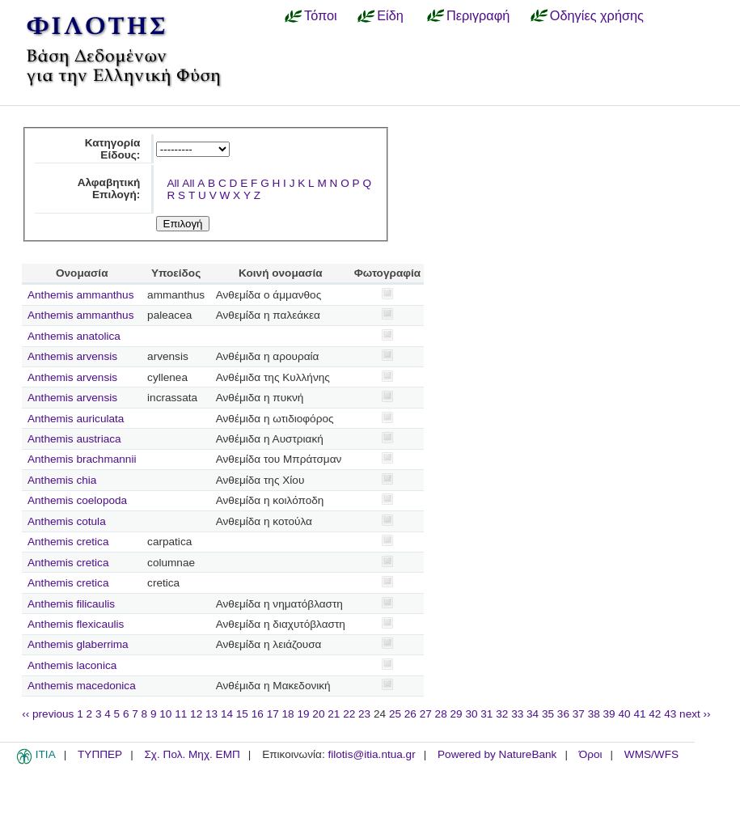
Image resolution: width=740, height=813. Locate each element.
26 (410, 714)
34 (532, 714)
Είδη (390, 15)
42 (655, 714)
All (173, 183)
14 (227, 714)
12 (196, 714)
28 (441, 714)
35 (548, 714)
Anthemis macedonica (81, 686)
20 (318, 714)
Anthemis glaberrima (78, 644)
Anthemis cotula (66, 521)
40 (624, 714)
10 (165, 714)
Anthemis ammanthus (80, 295)
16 (258, 714)
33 (517, 714)
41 (639, 714)
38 (594, 714)
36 (563, 714)
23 (364, 714)
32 (502, 714)
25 (395, 714)
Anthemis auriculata (75, 419)
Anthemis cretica (67, 542)
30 (471, 714)
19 (303, 714)
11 (181, 714)
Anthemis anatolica (74, 336)
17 (273, 714)
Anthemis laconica (71, 665)
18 (288, 714)
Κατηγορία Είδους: (113, 149)
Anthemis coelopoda (77, 500)
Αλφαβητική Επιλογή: (109, 188)
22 (349, 714)
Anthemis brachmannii (82, 459)
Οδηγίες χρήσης (597, 15)
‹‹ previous (48, 714)
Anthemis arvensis (72, 356)
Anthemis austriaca (74, 439)
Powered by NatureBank (497, 754)
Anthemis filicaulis (71, 604)
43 (670, 714)
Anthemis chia (61, 480)
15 (242, 714)
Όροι (591, 754)
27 (426, 714)
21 (334, 714)
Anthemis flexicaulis (75, 624)
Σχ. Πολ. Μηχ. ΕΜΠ (191, 754)
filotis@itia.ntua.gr (371, 754)
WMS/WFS (651, 754)
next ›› (695, 714)
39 (609, 714)
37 (579, 714)
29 (456, 714)
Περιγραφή (478, 15)
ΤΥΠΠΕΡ (100, 754)
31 (486, 714)
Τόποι (320, 15)
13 (211, 714)
